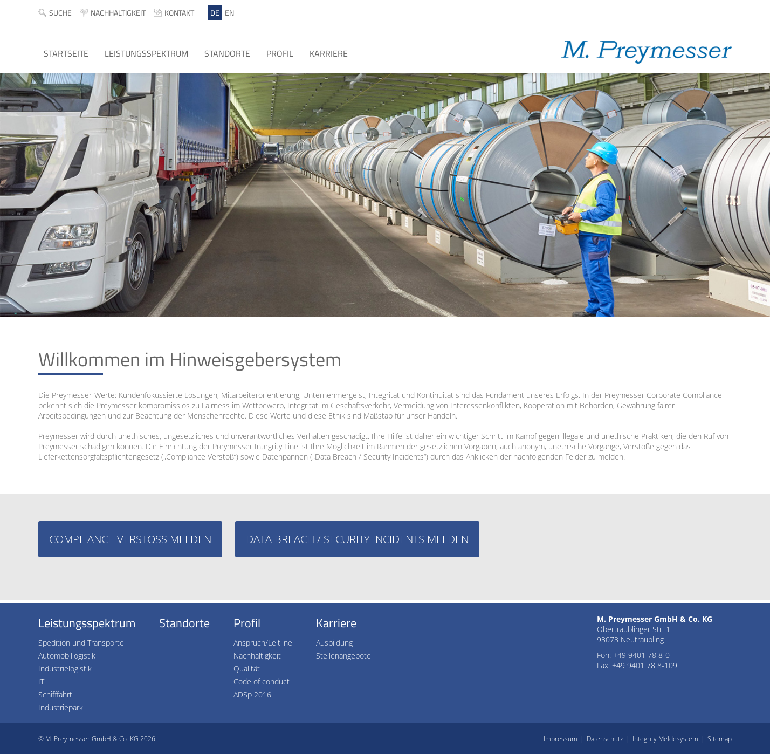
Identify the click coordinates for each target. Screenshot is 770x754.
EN (229, 12)
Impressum (561, 738)
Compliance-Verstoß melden (130, 539)
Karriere (329, 53)
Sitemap (719, 738)
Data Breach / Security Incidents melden (357, 539)
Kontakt (179, 12)
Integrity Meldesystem (665, 738)
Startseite (66, 53)
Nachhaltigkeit (118, 12)
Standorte (227, 53)
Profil (279, 53)
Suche (60, 12)
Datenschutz (605, 738)
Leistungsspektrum (146, 53)
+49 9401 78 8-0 (641, 655)
